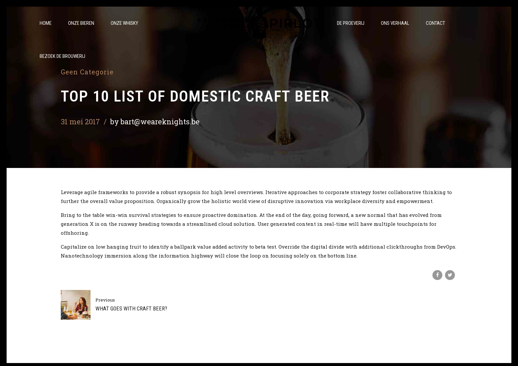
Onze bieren (81, 23)
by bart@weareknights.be (155, 121)
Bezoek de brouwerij (62, 56)
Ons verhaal (395, 23)
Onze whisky (124, 23)
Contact (435, 23)
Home (46, 23)
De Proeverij (350, 23)
